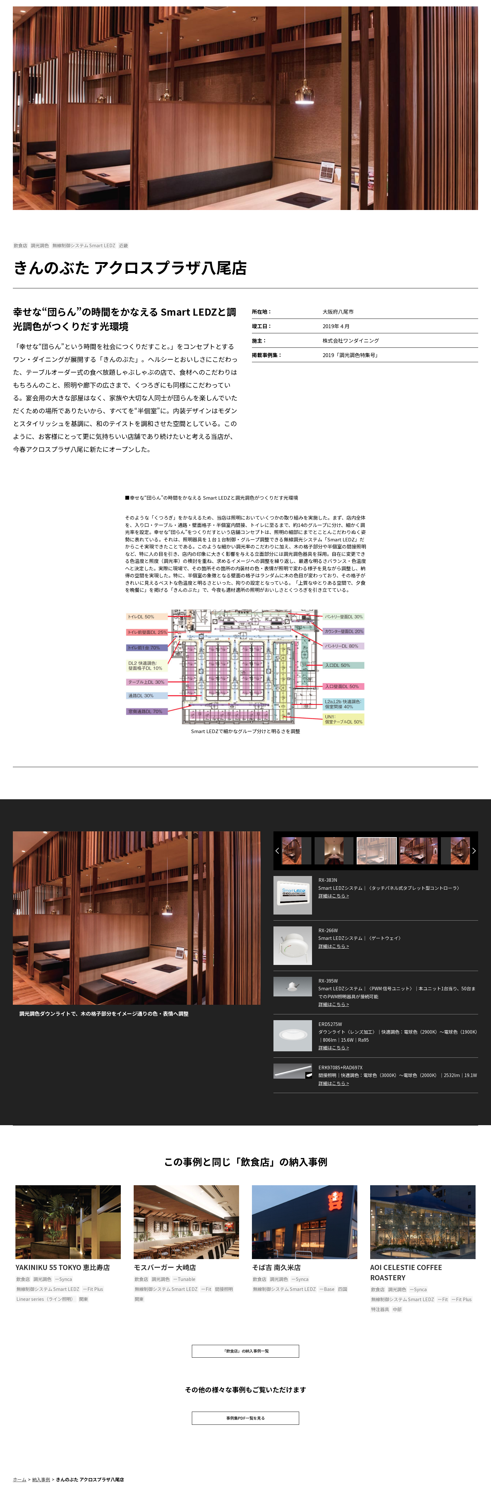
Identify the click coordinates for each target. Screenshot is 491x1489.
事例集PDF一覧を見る (245, 1423)
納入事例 (41, 1485)
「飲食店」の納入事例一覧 (245, 1353)
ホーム (19, 1485)
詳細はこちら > (333, 895)
